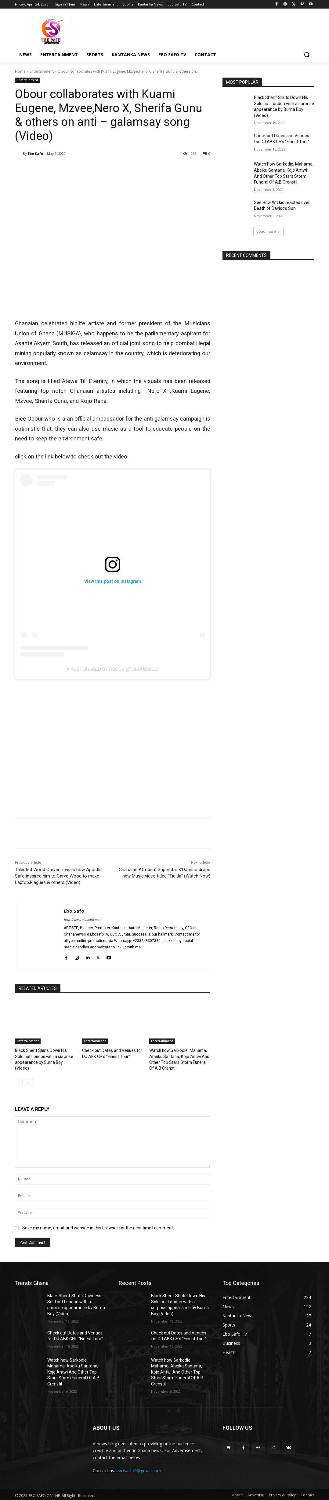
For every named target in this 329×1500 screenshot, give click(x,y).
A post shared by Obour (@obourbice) (113, 668)
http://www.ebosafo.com (82, 920)
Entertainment (42, 71)
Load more (268, 231)
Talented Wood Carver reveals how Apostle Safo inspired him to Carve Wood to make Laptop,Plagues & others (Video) (58, 876)
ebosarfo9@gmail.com (138, 1469)
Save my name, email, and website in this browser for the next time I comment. (98, 1226)
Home (20, 71)
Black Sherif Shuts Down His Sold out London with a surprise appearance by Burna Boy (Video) (44, 1056)
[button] (306, 54)
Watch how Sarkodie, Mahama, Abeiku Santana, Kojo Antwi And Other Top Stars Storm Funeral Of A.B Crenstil (73, 1370)
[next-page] (28, 1082)
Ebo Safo (35, 153)
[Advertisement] (112, 745)
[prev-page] (19, 1082)
